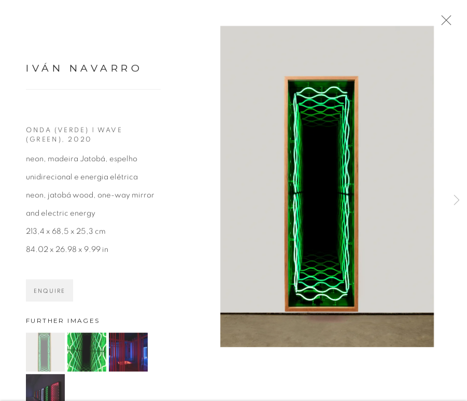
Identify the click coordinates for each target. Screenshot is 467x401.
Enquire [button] (49, 294)
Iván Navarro (84, 72)
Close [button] (446, 23)
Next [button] (456, 200)
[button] (45, 355)
